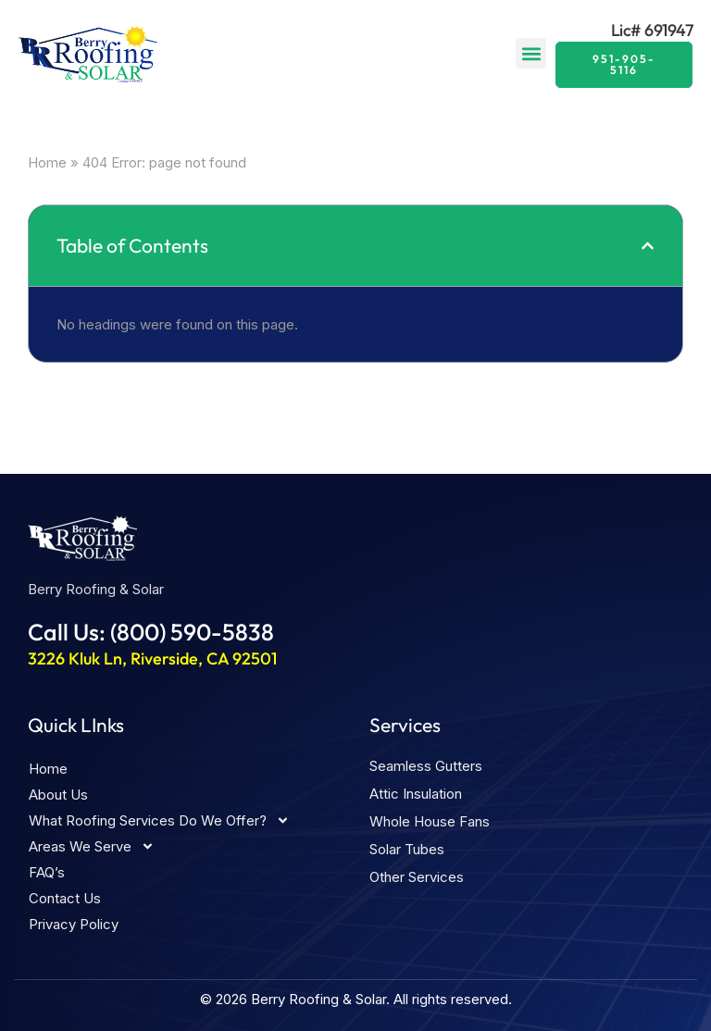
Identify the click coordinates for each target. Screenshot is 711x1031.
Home (47, 162)
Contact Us (65, 898)
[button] (531, 53)
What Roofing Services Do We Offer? (159, 821)
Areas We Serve (92, 847)
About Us (58, 794)
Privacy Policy (73, 924)
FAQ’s (47, 872)
